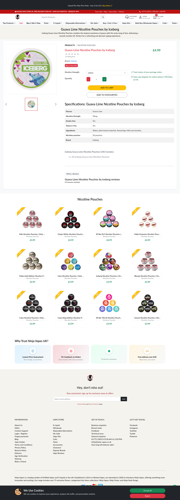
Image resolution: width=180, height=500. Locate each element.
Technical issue (97, 433)
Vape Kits (57, 436)
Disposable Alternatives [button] (76, 23)
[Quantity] (96, 79)
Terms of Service (94, 404)
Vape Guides (113, 12)
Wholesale (57, 428)
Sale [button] (21, 23)
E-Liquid (56, 425)
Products (70, 45)
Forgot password (21, 436)
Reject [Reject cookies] (147, 496)
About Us (18, 425)
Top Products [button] (9, 23)
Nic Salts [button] (95, 23)
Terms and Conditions (23, 445)
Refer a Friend (20, 461)
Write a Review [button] (72, 174)
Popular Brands (59, 450)
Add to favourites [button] (106, 95)
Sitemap (18, 459)
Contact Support (21, 431)
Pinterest (133, 436)
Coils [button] (166, 23)
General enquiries (98, 436)
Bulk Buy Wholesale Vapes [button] (147, 23)
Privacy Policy (81, 404)
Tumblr (132, 433)
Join (123, 399)
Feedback (95, 431)
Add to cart (107, 87)
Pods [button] (47, 23)
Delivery (121, 12)
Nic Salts (56, 433)
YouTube (133, 431)
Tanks (55, 442)
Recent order (96, 428)
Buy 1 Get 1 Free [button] (33, 23)
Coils (55, 439)
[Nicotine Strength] (107, 73)
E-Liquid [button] (57, 23)
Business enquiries (98, 425)
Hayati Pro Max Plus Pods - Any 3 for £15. (90, 5)
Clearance (57, 447)
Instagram (134, 428)
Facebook (134, 425)
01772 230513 (145, 11)
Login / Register (21, 433)
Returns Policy (20, 450)
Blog (105, 12)
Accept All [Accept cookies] (147, 490)
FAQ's (17, 428)
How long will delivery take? (102, 445)
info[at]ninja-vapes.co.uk (101, 442)
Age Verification (21, 456)
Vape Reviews (58, 453)
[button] (101, 55)
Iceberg (74, 61)
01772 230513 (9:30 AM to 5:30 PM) (106, 439)
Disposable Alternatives (62, 431)
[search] (103, 17)
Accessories (58, 445)
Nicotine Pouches (87, 45)
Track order (98, 12)
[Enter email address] (87, 399)
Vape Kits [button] (127, 23)
